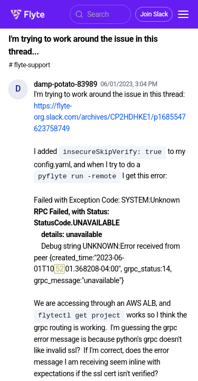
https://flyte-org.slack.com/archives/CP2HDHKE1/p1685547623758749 (110, 117)
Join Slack (154, 14)
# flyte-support (29, 65)
